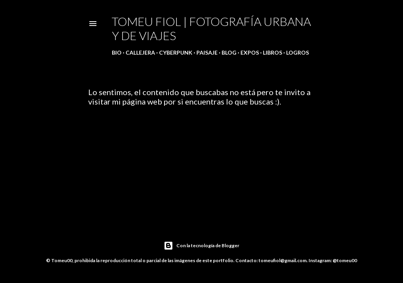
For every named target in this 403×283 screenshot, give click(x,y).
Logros (297, 52)
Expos (249, 52)
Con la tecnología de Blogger (201, 245)
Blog (229, 52)
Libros (272, 52)
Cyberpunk (175, 52)
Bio (117, 52)
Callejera (140, 52)
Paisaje (207, 52)
